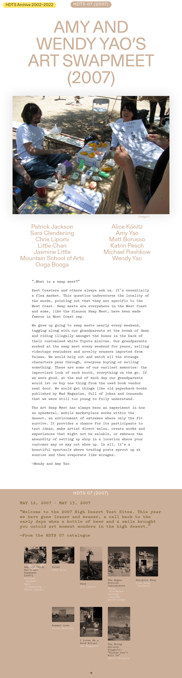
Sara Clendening (52, 233)
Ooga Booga (52, 265)
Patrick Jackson (52, 227)
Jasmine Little (52, 252)
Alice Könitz (127, 227)
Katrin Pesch (127, 246)
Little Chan (52, 246)
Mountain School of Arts (52, 258)
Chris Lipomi (52, 240)
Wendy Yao (127, 258)
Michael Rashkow (127, 252)
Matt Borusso (127, 240)
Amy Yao (127, 233)
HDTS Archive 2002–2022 (29, 5)
